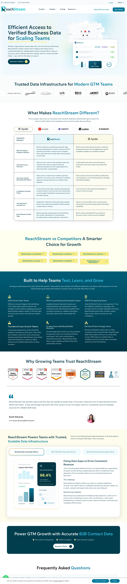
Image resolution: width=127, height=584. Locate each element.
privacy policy (58, 581)
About (121, 2)
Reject (115, 581)
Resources (72, 9)
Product (42, 9)
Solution (53, 9)
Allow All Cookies (100, 581)
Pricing (62, 9)
